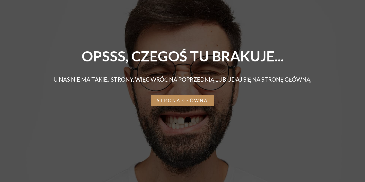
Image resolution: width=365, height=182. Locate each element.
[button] (182, 100)
